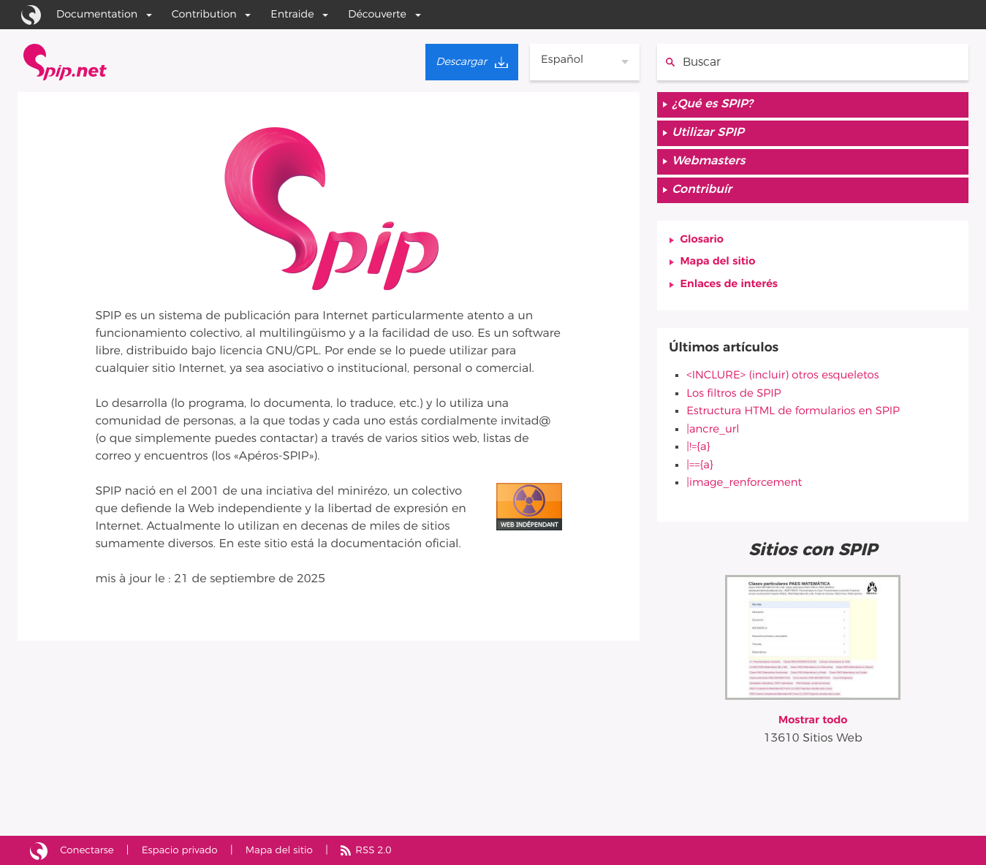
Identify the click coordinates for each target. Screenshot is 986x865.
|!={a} (698, 456)
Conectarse (89, 850)
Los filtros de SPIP (736, 403)
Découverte (377, 14)
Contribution (204, 14)
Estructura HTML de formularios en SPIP (800, 421)
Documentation (96, 14)
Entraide (292, 14)
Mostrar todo (813, 727)
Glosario (703, 248)
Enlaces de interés (732, 294)
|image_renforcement (747, 491)
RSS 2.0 (390, 850)
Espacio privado (186, 850)
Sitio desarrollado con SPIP (39, 850)
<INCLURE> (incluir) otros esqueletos (788, 386)
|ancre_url (714, 438)
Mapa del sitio (720, 271)
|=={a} (700, 473)
